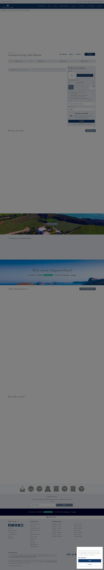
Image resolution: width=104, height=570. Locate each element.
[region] (90, 558)
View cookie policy (82, 557)
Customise (90, 564)
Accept (89, 560)
